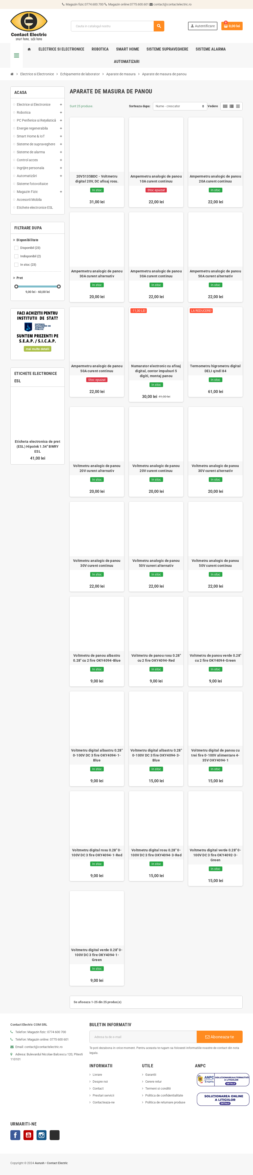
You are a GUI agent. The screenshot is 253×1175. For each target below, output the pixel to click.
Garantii (150, 1074)
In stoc (28, 264)
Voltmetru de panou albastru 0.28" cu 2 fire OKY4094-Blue (97, 657)
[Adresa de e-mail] (143, 1037)
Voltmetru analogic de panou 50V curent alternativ (156, 563)
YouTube (28, 1135)
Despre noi (100, 1081)
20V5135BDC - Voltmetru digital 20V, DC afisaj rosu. (96, 178)
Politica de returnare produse (165, 1102)
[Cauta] (117, 26)
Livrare (97, 1074)
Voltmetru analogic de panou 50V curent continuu (215, 563)
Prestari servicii (103, 1095)
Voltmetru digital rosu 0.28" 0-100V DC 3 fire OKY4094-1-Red (96, 852)
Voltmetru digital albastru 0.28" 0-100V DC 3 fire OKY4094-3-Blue (156, 755)
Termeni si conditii (158, 1088)
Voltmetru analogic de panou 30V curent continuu (97, 563)
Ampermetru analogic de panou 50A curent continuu (97, 368)
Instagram (41, 1135)
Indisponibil (31, 256)
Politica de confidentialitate (164, 1095)
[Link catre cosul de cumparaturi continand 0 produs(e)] (232, 26)
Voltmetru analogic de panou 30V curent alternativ (215, 468)
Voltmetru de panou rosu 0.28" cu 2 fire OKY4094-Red (156, 657)
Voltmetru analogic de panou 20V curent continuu (156, 468)
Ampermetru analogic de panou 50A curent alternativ (215, 273)
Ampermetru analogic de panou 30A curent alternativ (97, 273)
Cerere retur (153, 1081)
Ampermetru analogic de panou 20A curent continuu (215, 178)
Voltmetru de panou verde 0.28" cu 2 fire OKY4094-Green (215, 657)
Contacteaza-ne (104, 1102)
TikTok (55, 1135)
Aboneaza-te (219, 1036)
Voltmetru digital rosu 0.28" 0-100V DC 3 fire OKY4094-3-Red (156, 852)
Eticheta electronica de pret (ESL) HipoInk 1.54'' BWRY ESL (37, 446)
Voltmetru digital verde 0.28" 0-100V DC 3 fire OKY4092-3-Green (215, 855)
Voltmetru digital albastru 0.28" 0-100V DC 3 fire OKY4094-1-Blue (97, 755)
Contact (98, 1088)
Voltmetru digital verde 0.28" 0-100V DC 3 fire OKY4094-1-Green (97, 955)
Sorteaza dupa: (139, 106)
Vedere (213, 106)
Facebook (15, 1135)
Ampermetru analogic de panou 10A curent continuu (156, 178)
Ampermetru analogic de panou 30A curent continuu (156, 273)
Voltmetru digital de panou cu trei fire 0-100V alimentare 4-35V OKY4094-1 (215, 755)
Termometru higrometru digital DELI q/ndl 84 (215, 368)
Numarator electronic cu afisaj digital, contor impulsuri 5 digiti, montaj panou (156, 371)
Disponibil (30, 247)
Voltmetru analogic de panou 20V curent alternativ (97, 468)
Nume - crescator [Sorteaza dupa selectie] (168, 106)
